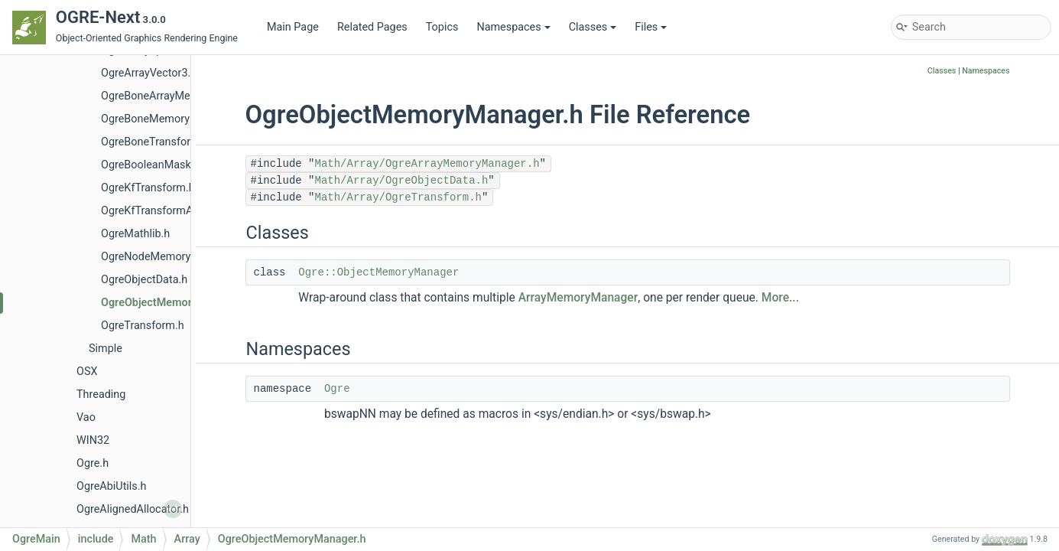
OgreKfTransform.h (148, 187)
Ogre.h (92, 463)
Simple (105, 348)
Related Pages (372, 27)
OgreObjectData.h (144, 279)
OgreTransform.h (142, 325)
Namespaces (513, 27)
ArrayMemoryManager (578, 298)
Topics (442, 27)
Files (651, 27)
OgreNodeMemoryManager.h (171, 256)
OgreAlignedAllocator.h (132, 509)
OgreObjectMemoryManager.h (175, 302)
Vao (86, 417)
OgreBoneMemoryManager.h (171, 119)
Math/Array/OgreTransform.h (398, 197)
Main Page (293, 27)
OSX (86, 371)
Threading (100, 394)
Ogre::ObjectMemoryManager (378, 272)
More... (780, 298)
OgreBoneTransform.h (155, 141)
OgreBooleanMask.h (150, 164)
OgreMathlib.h (135, 233)
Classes (593, 27)
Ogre (337, 389)
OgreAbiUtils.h (111, 486)
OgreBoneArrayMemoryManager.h (184, 96)
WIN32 (92, 440)
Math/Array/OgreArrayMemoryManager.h (427, 164)
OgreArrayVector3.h (149, 73)
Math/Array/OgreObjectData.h (402, 180)
